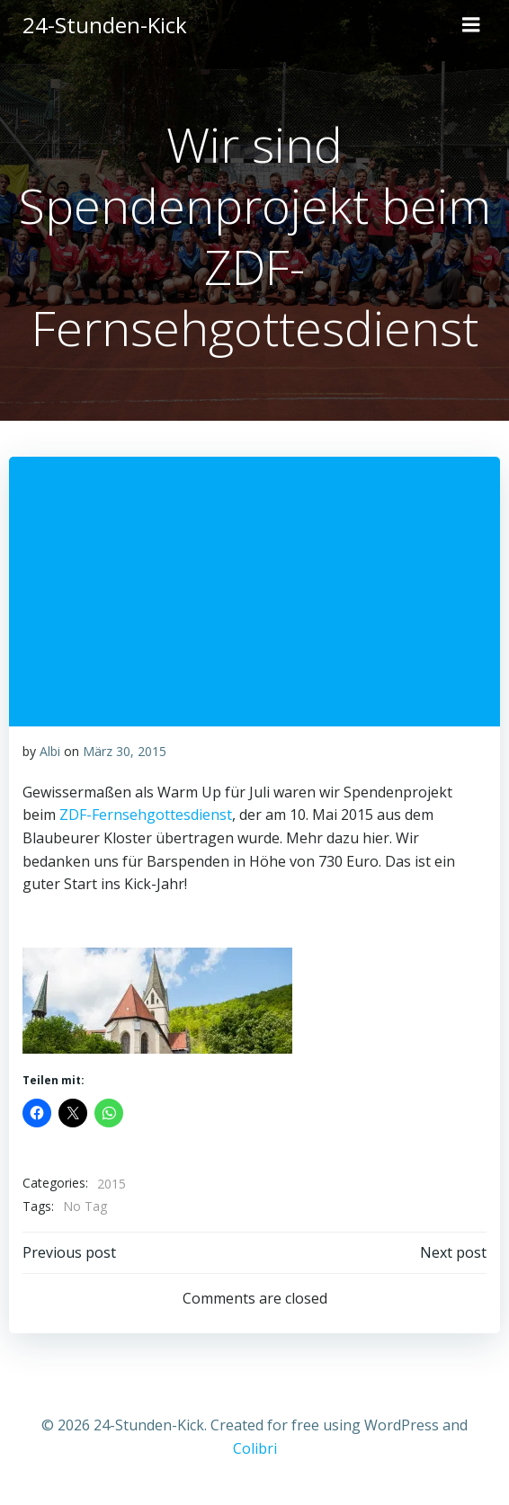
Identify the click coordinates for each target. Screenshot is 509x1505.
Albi (50, 751)
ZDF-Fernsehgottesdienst (144, 814)
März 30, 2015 (124, 751)
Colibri (255, 1448)
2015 (111, 1183)
